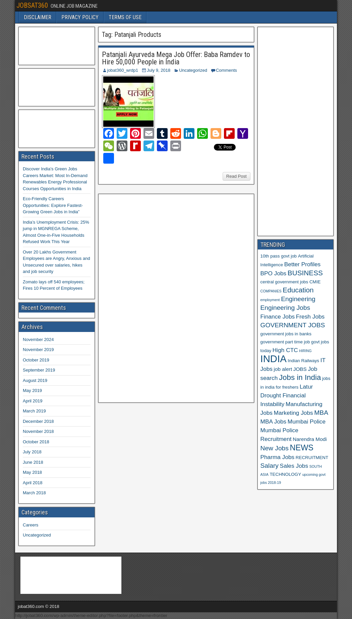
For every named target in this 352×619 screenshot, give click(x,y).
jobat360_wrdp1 (122, 70)
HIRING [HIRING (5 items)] (305, 351)
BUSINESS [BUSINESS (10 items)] (305, 273)
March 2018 (34, 492)
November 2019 (38, 349)
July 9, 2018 (158, 70)
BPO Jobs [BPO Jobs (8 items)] (273, 273)
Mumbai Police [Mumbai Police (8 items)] (307, 421)
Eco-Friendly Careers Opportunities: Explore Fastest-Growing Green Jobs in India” (53, 205)
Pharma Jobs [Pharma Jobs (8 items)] (277, 457)
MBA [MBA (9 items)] (321, 412)
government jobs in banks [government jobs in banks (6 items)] (285, 333)
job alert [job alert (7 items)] (283, 369)
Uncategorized (193, 70)
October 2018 (36, 441)
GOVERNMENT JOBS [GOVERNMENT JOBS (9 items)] (292, 325)
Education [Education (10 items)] (298, 290)
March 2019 (34, 410)
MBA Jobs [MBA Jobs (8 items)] (273, 421)
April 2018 (33, 482)
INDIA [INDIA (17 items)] (273, 358)
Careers (30, 524)
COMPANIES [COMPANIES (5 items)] (271, 291)
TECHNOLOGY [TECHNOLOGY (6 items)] (285, 474)
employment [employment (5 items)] (270, 300)
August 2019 (35, 380)
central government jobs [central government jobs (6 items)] (284, 281)
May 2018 (32, 472)
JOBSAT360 (32, 5)
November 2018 (38, 431)
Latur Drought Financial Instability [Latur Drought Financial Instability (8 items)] (286, 395)
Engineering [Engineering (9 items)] (298, 298)
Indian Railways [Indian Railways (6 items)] (303, 360)
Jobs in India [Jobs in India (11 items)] (300, 377)
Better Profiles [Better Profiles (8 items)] (302, 264)
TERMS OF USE (125, 17)
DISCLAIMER (37, 17)
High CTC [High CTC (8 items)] (285, 350)
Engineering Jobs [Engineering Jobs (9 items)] (285, 307)
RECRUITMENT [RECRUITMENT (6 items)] (312, 457)
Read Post (236, 176)
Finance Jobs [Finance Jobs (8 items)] (277, 316)
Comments (226, 70)
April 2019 (33, 400)
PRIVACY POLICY (80, 17)
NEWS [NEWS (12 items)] (302, 447)
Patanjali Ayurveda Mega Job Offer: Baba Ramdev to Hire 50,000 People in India (176, 58)
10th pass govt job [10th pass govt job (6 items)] (278, 256)
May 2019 (32, 390)
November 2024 (38, 339)
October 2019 (36, 359)
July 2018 (32, 451)
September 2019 (39, 370)
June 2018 (33, 462)
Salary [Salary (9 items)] (269, 465)
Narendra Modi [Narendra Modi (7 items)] (310, 439)
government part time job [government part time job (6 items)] (285, 341)
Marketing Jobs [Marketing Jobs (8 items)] (293, 412)
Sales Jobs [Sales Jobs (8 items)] (294, 465)
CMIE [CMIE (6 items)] (314, 281)
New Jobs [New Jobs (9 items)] (274, 448)
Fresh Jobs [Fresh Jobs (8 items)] (310, 316)
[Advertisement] (151, 297)
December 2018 (38, 421)
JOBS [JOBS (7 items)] (300, 369)
